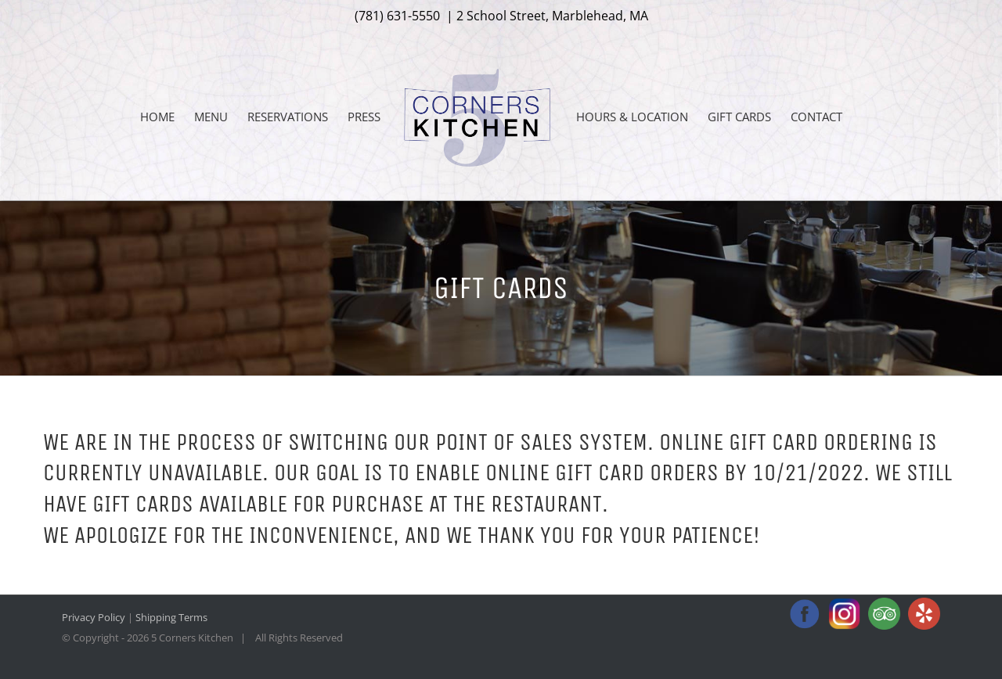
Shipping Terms (171, 617)
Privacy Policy (93, 617)
